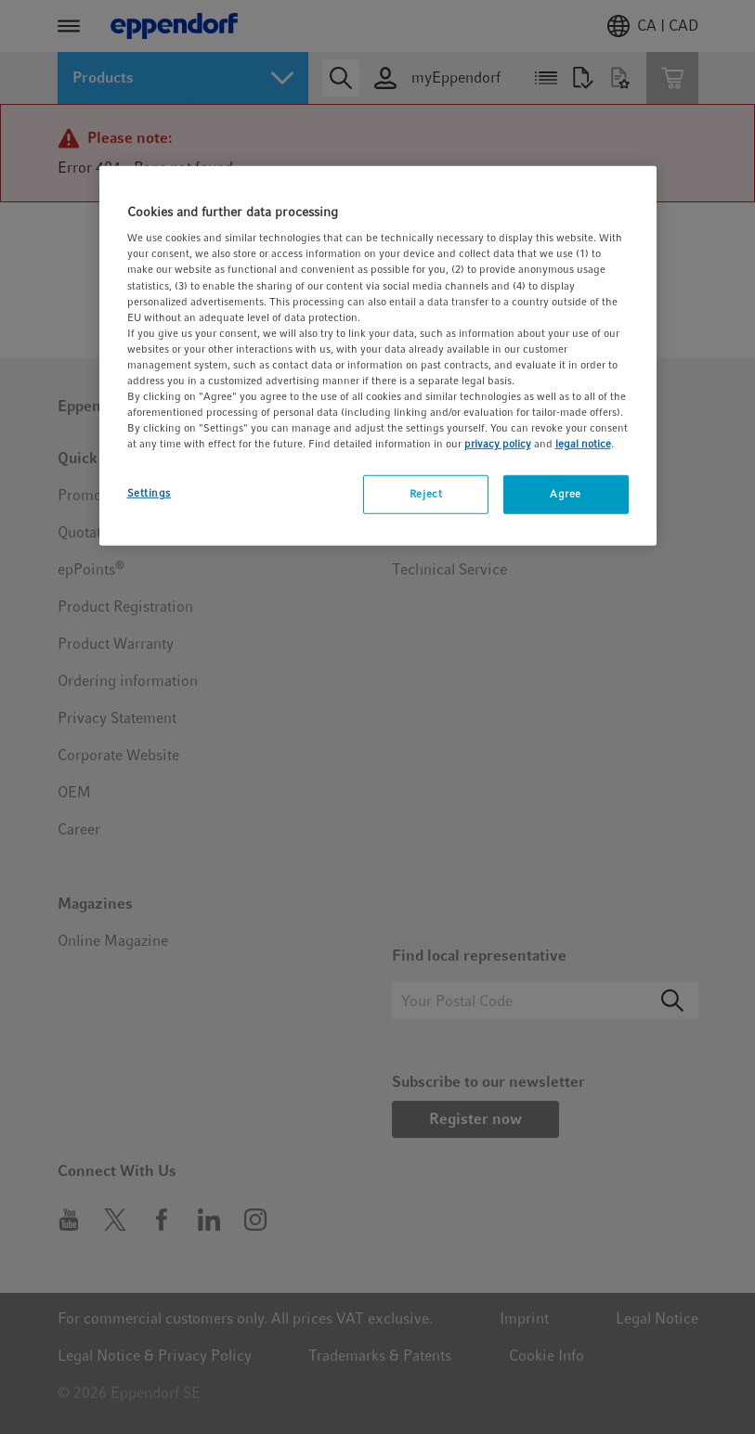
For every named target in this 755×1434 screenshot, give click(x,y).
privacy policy (497, 443)
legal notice (583, 443)
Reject (426, 493)
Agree (565, 493)
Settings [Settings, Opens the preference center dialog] (149, 492)
